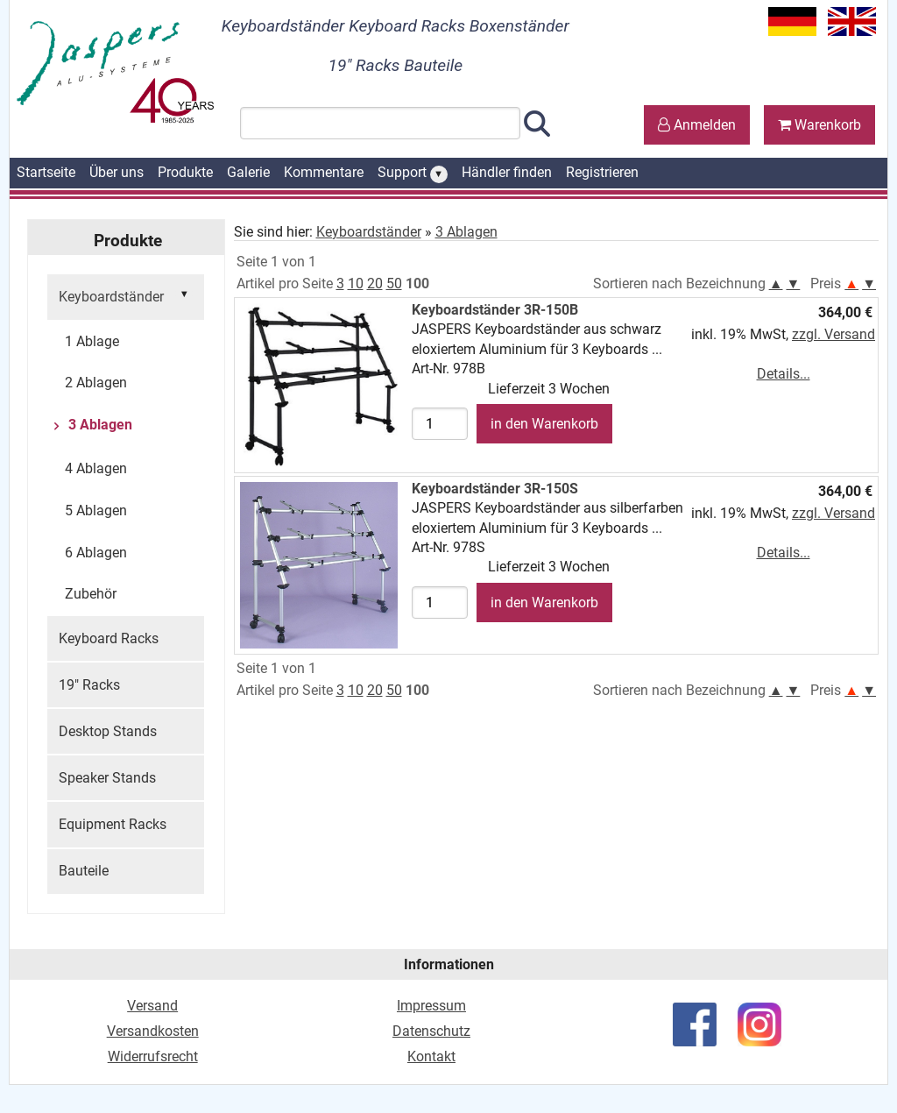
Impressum (431, 1005)
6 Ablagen (96, 552)
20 (375, 283)
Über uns (116, 172)
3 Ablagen (98, 424)
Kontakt (431, 1056)
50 (394, 283)
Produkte (185, 172)
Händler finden (507, 172)
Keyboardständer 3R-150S (495, 488)
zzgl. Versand (833, 334)
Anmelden (697, 125)
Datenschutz (431, 1031)
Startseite (46, 172)
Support (413, 173)
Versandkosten (153, 1031)
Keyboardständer (126, 295)
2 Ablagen (96, 382)
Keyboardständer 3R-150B (495, 309)
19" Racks (89, 685)
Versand (152, 1005)
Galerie (248, 172)
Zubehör (91, 593)
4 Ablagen (96, 468)
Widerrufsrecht (153, 1056)
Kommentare (324, 172)
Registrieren (602, 172)
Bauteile (84, 870)
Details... (783, 373)
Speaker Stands (107, 777)
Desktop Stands (108, 731)
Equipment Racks (112, 824)
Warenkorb (819, 125)
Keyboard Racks (109, 638)
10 (356, 283)
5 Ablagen (96, 510)
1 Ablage (92, 341)
